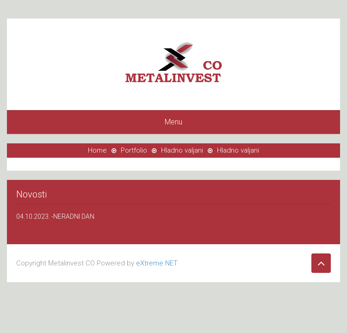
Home (97, 150)
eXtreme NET (157, 263)
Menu (173, 121)
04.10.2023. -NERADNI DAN (55, 216)
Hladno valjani (182, 150)
